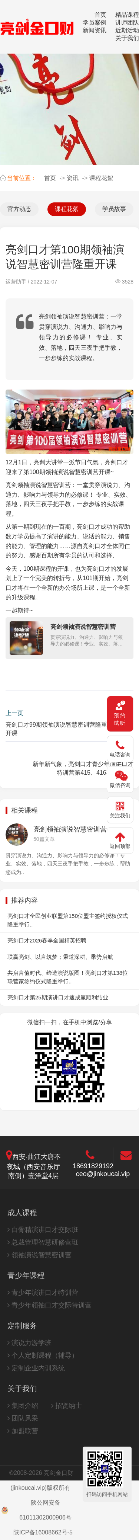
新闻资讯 (94, 30)
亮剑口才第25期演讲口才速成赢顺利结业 (57, 997)
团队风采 (22, 1418)
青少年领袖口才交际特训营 (49, 1305)
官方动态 (19, 209)
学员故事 (114, 209)
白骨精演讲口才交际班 (42, 1229)
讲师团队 (127, 22)
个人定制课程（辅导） (42, 1355)
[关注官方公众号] (120, 810)
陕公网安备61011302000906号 (36, 1510)
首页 (100, 15)
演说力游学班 (29, 1343)
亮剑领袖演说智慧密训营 (38, 485)
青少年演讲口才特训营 (42, 1292)
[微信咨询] (120, 779)
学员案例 (94, 22)
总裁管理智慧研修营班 (42, 1242)
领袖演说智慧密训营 (39, 1255)
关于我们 (127, 38)
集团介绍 (22, 1405)
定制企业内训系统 (36, 1368)
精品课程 (127, 15)
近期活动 (127, 30)
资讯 (73, 178)
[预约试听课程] (120, 714)
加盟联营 (22, 1431)
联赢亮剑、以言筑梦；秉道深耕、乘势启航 (60, 957)
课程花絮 (101, 178)
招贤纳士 (66, 1405)
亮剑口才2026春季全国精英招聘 (46, 940)
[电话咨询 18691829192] (120, 749)
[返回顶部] (120, 840)
